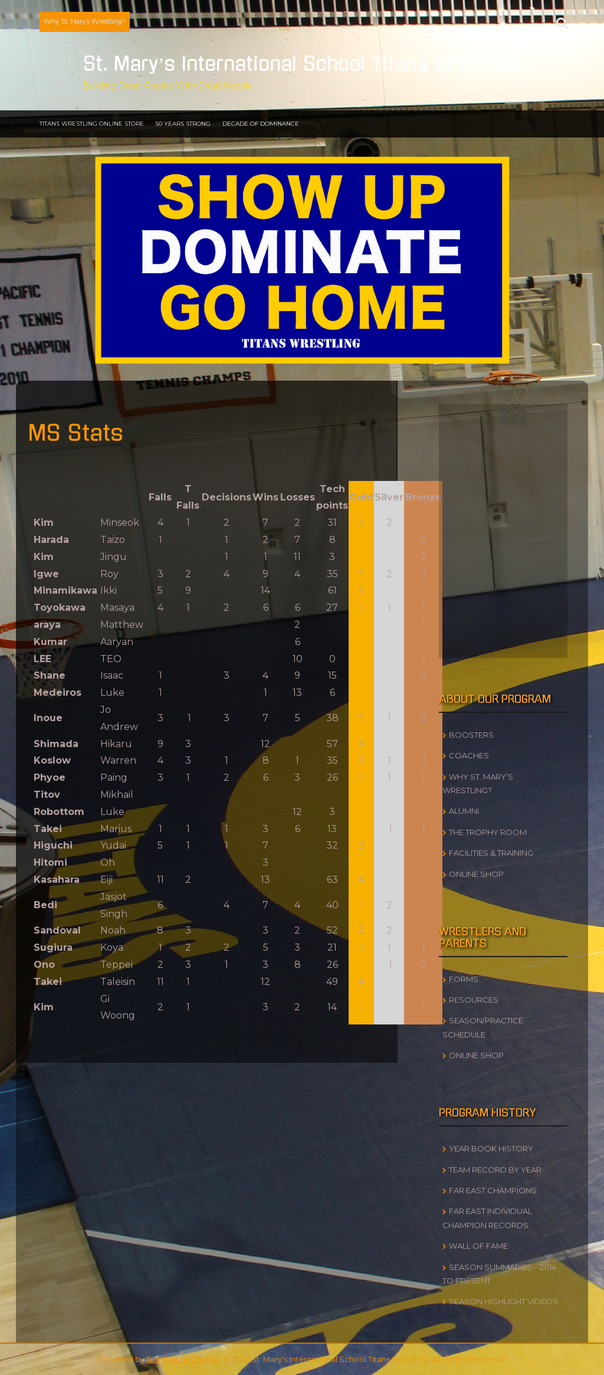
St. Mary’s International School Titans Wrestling (302, 64)
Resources (473, 999)
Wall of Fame (478, 1245)
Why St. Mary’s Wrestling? (85, 21)
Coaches (469, 755)
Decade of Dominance (260, 123)
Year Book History (491, 1148)
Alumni (464, 811)
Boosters (471, 734)
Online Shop (476, 874)
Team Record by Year (495, 1169)
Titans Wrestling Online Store (92, 123)
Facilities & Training (491, 852)
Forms (463, 979)
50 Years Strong (183, 123)
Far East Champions (493, 1190)
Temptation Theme (182, 1359)
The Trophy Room (488, 832)
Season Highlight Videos (503, 1301)
